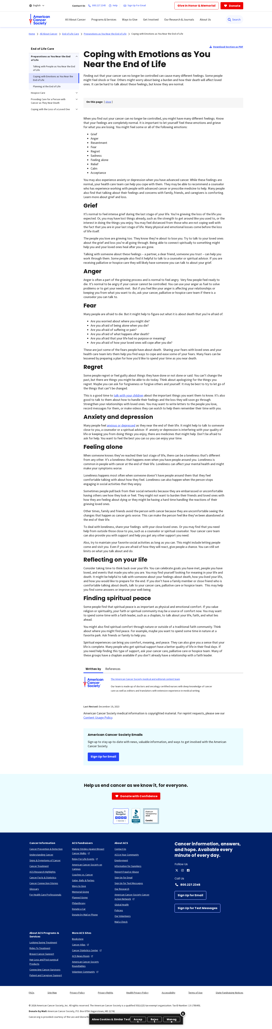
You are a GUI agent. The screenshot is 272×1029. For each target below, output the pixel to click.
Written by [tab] (93, 669)
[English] (39, 6)
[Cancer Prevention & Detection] (46, 849)
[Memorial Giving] (80, 892)
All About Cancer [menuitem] (75, 19)
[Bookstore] (77, 939)
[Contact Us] (120, 849)
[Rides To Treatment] (39, 948)
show (108, 101)
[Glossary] (34, 889)
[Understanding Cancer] (41, 855)
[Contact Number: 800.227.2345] (209, 884)
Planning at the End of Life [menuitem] (47, 86)
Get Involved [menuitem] (151, 19)
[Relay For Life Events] (85, 859)
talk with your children (128, 395)
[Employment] (121, 860)
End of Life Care (42, 49)
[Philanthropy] (78, 903)
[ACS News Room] (83, 956)
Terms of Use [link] (195, 992)
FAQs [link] (31, 992)
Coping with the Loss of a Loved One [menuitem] (50, 109)
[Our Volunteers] (123, 916)
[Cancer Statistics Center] (87, 950)
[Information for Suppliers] (128, 866)
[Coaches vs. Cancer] (82, 874)
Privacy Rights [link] (105, 992)
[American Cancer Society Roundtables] (90, 964)
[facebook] (188, 870)
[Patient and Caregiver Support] (45, 975)
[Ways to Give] (79, 886)
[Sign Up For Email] (135, 6)
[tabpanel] (163, 686)
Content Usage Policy (97, 717)
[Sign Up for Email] (190, 895)
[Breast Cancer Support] (41, 954)
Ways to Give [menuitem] (129, 19)
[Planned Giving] (80, 897)
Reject (154, 1020)
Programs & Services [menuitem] (103, 19)
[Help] (114, 6)
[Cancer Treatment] (39, 866)
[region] (136, 1019)
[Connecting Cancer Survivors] (44, 969)
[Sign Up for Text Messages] (197, 908)
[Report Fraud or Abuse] (127, 872)
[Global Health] (122, 904)
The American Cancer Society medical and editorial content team (145, 679)
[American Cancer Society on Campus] (90, 866)
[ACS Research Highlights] (42, 872)
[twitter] (177, 870)
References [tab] (112, 669)
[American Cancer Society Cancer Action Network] (133, 896)
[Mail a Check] (121, 922)
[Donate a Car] (79, 909)
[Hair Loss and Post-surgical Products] (47, 961)
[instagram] (182, 870)
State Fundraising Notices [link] (229, 992)
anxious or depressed (121, 425)
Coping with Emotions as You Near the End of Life (157, 33)
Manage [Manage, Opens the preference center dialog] (171, 1020)
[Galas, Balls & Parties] (83, 880)
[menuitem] (39, 19)
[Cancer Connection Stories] (43, 883)
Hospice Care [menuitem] (38, 92)
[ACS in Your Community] (127, 855)
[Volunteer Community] (85, 972)
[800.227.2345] (97, 6)
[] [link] (108, 101)
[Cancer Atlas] (81, 944)
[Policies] (119, 910)
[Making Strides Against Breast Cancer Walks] (90, 851)
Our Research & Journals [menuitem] (179, 19)
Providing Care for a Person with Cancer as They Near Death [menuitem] (48, 101)
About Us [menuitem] (205, 19)
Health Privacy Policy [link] (137, 992)
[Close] (183, 1014)
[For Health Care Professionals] (45, 894)
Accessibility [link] (168, 992)
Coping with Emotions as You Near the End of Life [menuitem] (53, 78)
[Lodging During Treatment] (43, 942)
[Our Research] (122, 889)
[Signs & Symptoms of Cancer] (45, 860)
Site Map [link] (52, 992)
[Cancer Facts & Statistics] (42, 877)
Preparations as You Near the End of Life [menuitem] (50, 58)
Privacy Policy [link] (77, 992)
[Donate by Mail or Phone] (85, 914)
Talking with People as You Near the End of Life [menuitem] (54, 68)
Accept (138, 1020)
